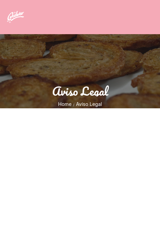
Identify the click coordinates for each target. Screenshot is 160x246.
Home (65, 104)
